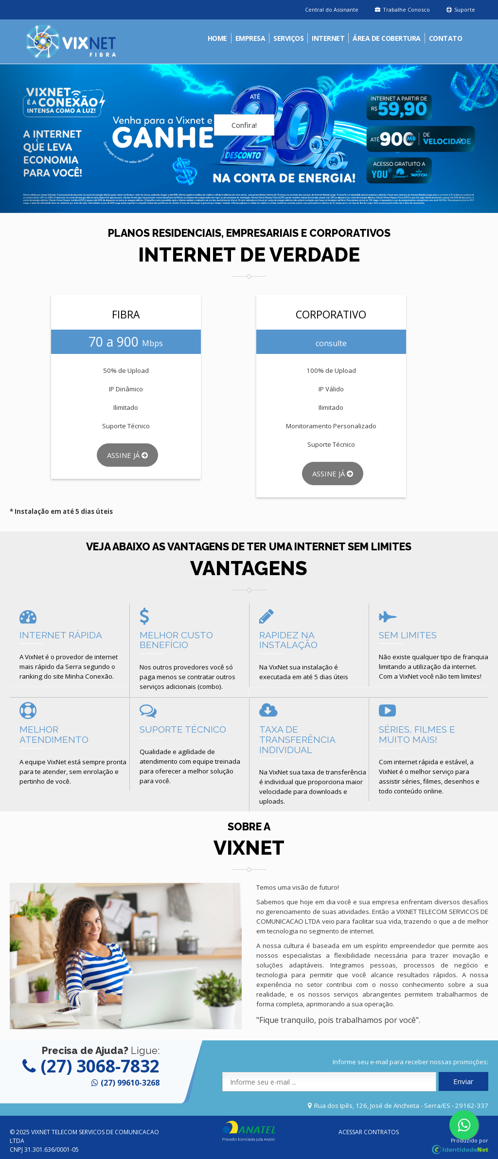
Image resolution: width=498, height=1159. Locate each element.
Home (217, 38)
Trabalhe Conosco (402, 9)
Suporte (460, 9)
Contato (445, 38)
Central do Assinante (331, 9)
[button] (37, 138)
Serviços (288, 38)
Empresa (250, 38)
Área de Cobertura (387, 38)
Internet (328, 38)
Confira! (244, 125)
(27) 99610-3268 (130, 1082)
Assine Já (127, 455)
